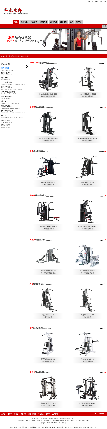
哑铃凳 (10, 102)
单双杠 (12, 117)
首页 (16, 22)
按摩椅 (78, 22)
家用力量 (43, 22)
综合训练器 (24, 56)
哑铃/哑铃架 (6, 121)
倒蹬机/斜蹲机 (11, 88)
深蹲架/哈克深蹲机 (8, 93)
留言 (100, 1)
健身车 (10, 414)
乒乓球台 (41, 414)
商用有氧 (34, 22)
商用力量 (53, 22)
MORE (102, 63)
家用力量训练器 (14, 56)
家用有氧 (24, 22)
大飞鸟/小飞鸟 (13, 83)
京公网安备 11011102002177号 (72, 427)
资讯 (105, 1)
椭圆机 (16, 414)
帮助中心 (91, 1)
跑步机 (3, 414)
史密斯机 (5, 79)
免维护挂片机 (6, 74)
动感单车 (23, 414)
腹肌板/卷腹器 (10, 107)
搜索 (104, 26)
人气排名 (55, 414)
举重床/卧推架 (6, 98)
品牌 (71, 22)
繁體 (96, 1)
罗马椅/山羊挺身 (13, 112)
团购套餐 (63, 22)
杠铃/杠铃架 (5, 126)
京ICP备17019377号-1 (90, 427)
